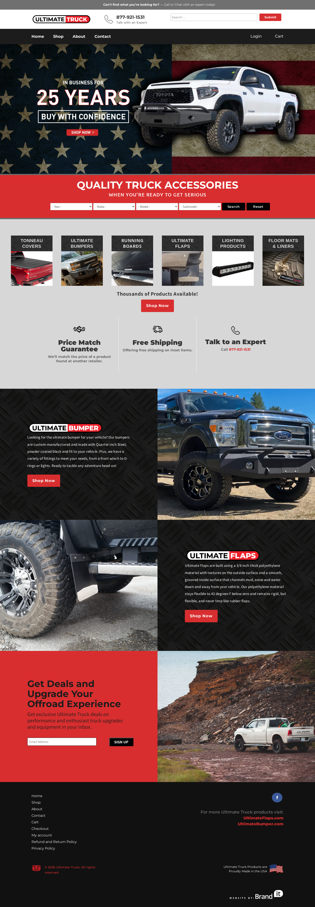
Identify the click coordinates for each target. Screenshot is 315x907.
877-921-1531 (239, 349)
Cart (35, 822)
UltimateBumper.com (261, 824)
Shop (58, 37)
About (79, 37)
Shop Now (157, 305)
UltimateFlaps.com (263, 818)
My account (42, 835)
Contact (102, 37)
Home (38, 37)
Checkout (40, 829)
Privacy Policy (43, 848)
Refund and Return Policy (54, 842)
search (234, 207)
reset (258, 207)
